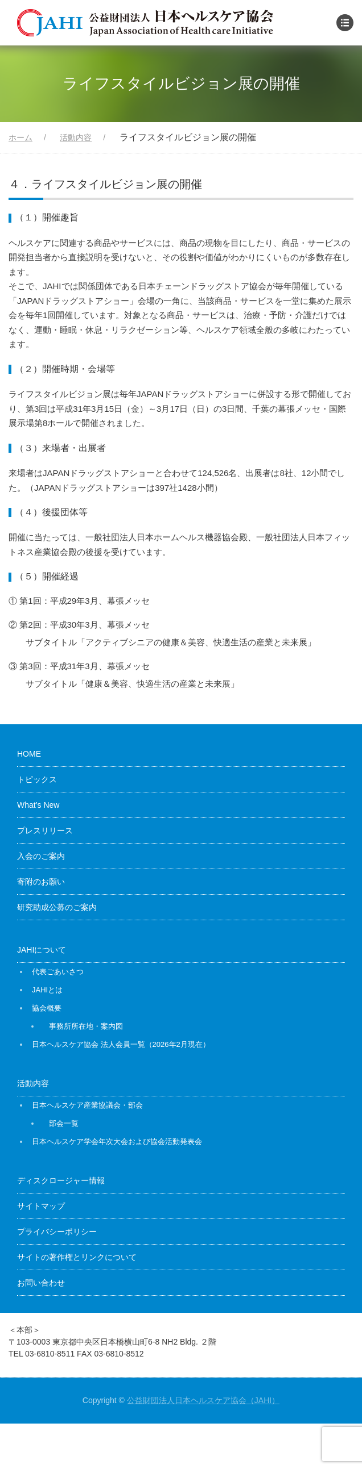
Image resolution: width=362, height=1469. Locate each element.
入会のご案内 (41, 856)
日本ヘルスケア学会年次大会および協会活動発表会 (117, 1141)
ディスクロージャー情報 (61, 1180)
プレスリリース (45, 830)
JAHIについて (41, 949)
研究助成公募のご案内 (57, 907)
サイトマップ (41, 1206)
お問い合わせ (41, 1282)
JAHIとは (47, 990)
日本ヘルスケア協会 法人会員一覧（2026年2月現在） (121, 1044)
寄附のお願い (41, 881)
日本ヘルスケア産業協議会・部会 (87, 1105)
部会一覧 (64, 1123)
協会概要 (46, 1008)
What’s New (38, 804)
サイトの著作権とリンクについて (77, 1257)
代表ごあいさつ (58, 971)
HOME (29, 753)
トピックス (37, 779)
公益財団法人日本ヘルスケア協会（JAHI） (203, 1400)
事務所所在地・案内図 (86, 1026)
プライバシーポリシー (57, 1231)
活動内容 (33, 1083)
